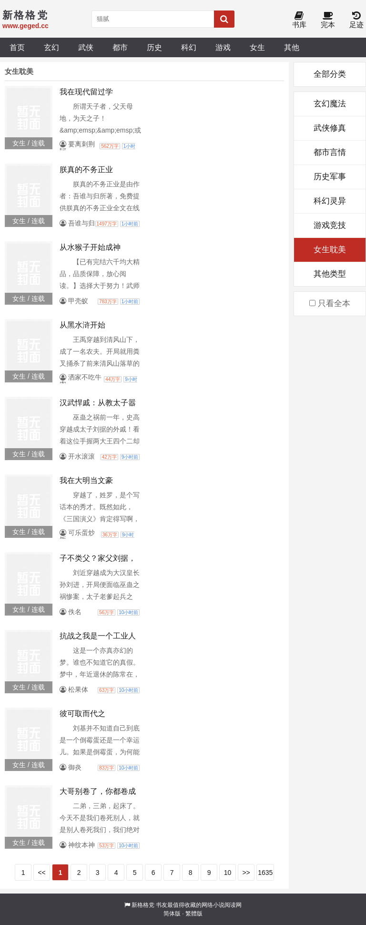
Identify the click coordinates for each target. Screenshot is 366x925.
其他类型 (330, 273)
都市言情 (330, 152)
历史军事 (330, 176)
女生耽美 (330, 249)
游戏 (223, 47)
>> (246, 872)
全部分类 (330, 74)
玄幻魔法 (330, 103)
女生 (257, 47)
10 (228, 872)
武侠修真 (330, 128)
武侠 (85, 47)
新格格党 (143, 905)
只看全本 (329, 303)
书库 (299, 20)
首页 (17, 47)
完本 (328, 20)
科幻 (188, 47)
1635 (265, 872)
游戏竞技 (330, 225)
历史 (154, 47)
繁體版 (194, 913)
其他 (291, 47)
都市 (120, 47)
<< (41, 872)
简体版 (172, 913)
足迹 (356, 20)
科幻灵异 (330, 201)
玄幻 (51, 47)
